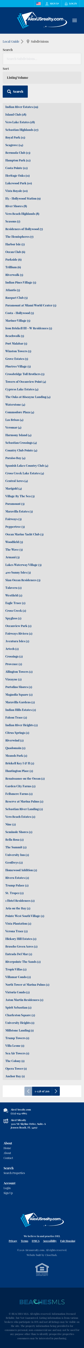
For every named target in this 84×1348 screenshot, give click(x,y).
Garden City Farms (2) (20, 786)
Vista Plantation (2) (18, 923)
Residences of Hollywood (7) (24, 229)
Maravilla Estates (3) (19, 511)
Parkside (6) (13, 259)
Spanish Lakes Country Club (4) (26, 465)
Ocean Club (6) (15, 252)
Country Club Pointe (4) (21, 450)
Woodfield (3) (14, 542)
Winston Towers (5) (18, 351)
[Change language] (38, 3)
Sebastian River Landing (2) (24, 809)
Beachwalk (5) (14, 336)
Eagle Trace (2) (15, 603)
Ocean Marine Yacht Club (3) (24, 534)
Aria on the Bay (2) (17, 908)
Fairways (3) (13, 519)
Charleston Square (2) (20, 1015)
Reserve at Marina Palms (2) (24, 801)
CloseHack (51, 1255)
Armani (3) (12, 557)
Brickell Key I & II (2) (19, 763)
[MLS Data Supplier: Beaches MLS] (42, 1302)
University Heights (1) (19, 1023)
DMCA (35, 1240)
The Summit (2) (15, 847)
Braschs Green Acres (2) (21, 946)
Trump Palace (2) (16, 885)
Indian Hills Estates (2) (20, 710)
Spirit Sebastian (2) (18, 1007)
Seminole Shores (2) (18, 832)
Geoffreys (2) (14, 862)
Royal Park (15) (15, 137)
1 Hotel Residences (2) (19, 900)
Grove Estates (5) (16, 359)
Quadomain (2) (15, 748)
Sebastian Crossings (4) (21, 442)
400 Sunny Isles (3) (18, 572)
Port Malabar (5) (16, 343)
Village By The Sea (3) (19, 496)
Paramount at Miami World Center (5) (30, 305)
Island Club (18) (15, 114)
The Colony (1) (14, 1061)
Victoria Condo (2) (17, 992)
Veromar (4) (13, 427)
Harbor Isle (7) (15, 244)
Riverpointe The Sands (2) (23, 961)
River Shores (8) (16, 206)
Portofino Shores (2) (18, 687)
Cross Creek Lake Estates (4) (24, 473)
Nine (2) (10, 824)
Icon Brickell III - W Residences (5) (28, 328)
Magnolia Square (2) (18, 694)
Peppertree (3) (15, 526)
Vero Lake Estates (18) (20, 122)
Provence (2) (13, 664)
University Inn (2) (17, 855)
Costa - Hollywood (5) (19, 313)
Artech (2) (12, 649)
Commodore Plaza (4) (19, 412)
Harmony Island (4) (18, 435)
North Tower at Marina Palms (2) (27, 984)
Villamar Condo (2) (18, 977)
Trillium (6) (13, 267)
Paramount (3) (14, 504)
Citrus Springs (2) (17, 732)
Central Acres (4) (16, 481)
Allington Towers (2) (18, 671)
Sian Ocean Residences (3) (22, 580)
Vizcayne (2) (13, 679)
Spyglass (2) (13, 618)
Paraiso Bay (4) (15, 458)
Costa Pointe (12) (16, 168)
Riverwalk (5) (14, 275)
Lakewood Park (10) (18, 183)
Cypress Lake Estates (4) (21, 389)
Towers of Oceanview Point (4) (25, 381)
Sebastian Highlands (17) (21, 130)
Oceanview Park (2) (18, 626)
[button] (15, 92)
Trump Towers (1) (17, 1038)
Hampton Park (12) (17, 160)
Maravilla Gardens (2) (20, 702)
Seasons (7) (12, 221)
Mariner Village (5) (17, 320)
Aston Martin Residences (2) (24, 1000)
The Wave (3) (14, 549)
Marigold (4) (13, 488)
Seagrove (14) (14, 145)
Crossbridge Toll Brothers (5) (24, 374)
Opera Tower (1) (16, 1068)
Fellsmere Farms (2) (18, 794)
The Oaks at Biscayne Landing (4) (27, 397)
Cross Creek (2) (15, 610)
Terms (24, 1240)
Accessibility (50, 1240)
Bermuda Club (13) (17, 152)
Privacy (13, 1240)
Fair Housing (67, 1240)
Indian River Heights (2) (21, 725)
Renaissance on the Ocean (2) (25, 778)
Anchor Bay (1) (15, 1076)
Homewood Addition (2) (21, 870)
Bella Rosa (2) (14, 839)
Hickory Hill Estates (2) (20, 939)
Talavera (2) (13, 587)
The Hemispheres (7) (19, 236)
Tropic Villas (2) (15, 969)
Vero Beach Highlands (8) (22, 214)
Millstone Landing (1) (19, 1030)
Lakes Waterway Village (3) (23, 565)
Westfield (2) (13, 595)
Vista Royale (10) (16, 191)
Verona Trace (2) (16, 931)
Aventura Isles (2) (17, 641)
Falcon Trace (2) (16, 717)
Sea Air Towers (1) (17, 1053)
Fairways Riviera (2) (18, 633)
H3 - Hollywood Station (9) (23, 198)
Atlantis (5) (12, 290)
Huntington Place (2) (19, 771)
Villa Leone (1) (14, 1045)
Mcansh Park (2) (16, 755)
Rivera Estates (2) (17, 878)
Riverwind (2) (14, 740)
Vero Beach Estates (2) (20, 816)
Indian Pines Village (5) (20, 282)
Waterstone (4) (15, 404)
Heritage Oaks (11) (17, 175)
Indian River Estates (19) (21, 107)
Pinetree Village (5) (18, 366)
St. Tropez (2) (14, 893)
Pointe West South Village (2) (24, 916)
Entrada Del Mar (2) (18, 954)
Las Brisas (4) (14, 420)
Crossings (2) (14, 656)
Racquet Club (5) (16, 297)
